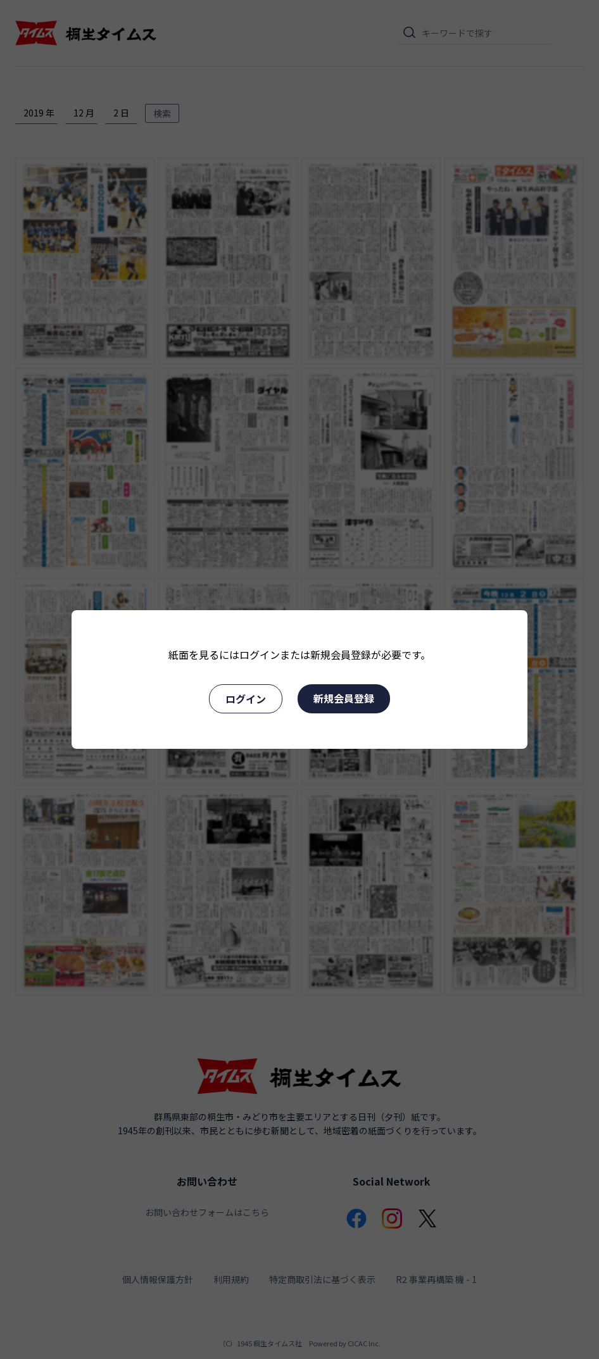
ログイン (245, 698)
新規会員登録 (343, 698)
